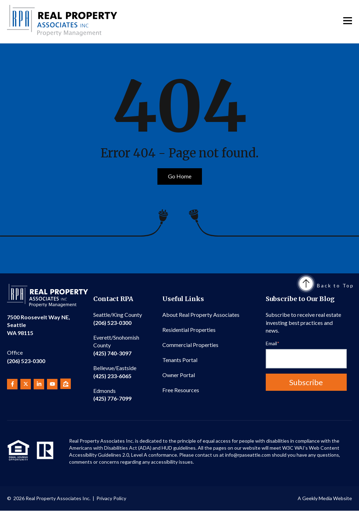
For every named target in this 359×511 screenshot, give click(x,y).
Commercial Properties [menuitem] (190, 344)
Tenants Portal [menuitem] (179, 359)
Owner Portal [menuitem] (178, 375)
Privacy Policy (111, 498)
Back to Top (326, 285)
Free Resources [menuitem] (180, 390)
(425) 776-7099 (112, 394)
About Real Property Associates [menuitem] (200, 314)
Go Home (179, 176)
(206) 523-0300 (26, 356)
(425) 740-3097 (116, 345)
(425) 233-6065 (114, 371)
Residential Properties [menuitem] (189, 329)
